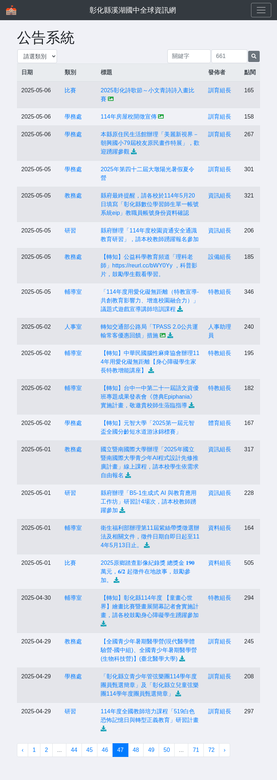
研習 (70, 230)
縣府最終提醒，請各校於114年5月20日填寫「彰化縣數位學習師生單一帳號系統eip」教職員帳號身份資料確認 (150, 204)
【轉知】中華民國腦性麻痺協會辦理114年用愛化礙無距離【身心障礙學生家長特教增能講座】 (150, 361)
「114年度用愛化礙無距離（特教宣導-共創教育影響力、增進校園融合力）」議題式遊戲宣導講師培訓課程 (150, 300)
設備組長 (219, 257)
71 (196, 750)
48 (136, 750)
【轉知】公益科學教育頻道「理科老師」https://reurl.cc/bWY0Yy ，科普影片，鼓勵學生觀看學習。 (149, 265)
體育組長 (219, 423)
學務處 (73, 117)
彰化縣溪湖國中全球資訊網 (132, 10)
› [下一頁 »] (224, 750)
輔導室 (73, 292)
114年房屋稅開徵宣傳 (129, 117)
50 (166, 750)
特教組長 (219, 292)
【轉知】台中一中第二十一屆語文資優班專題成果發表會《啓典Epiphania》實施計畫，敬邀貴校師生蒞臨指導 (150, 396)
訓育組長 (219, 90)
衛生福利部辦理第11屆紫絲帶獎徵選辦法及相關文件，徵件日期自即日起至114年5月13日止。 (150, 536)
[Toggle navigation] (261, 10)
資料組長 (219, 528)
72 (211, 750)
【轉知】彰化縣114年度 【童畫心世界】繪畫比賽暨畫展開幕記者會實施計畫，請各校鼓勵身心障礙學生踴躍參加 (150, 606)
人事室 (73, 327)
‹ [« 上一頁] (22, 750)
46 (105, 750)
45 (89, 750)
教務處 (73, 195)
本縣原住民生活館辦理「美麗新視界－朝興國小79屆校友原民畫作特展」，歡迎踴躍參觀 (150, 143)
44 (74, 750)
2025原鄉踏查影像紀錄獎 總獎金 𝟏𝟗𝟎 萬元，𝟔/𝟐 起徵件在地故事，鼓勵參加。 (147, 571)
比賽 (70, 90)
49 (151, 750)
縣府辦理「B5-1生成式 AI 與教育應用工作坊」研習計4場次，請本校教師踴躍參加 (149, 501)
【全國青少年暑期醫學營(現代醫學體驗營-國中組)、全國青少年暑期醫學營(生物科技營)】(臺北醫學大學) (149, 650)
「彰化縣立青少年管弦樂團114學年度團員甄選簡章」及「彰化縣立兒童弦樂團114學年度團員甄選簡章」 (150, 685)
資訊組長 (219, 195)
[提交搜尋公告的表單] (254, 56)
